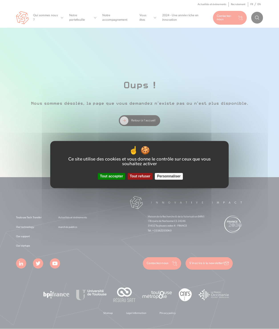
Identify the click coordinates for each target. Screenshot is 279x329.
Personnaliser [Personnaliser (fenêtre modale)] (169, 176)
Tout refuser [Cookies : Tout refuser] (140, 176)
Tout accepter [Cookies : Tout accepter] (111, 176)
